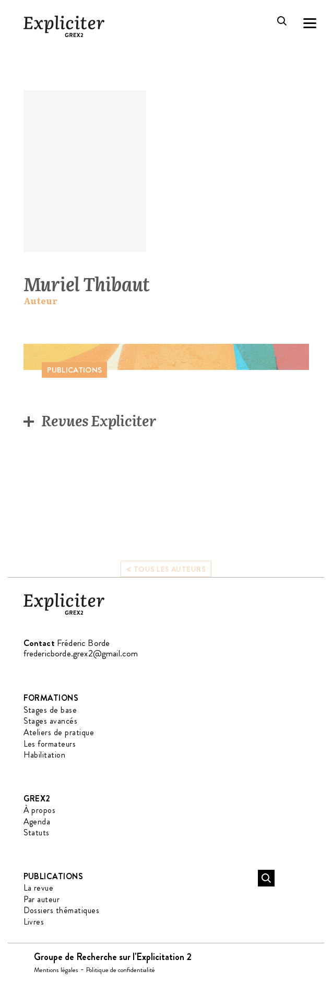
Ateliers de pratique (58, 732)
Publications (53, 876)
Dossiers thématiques (61, 910)
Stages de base (50, 710)
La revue (38, 888)
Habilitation (44, 755)
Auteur (40, 300)
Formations (51, 698)
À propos (39, 810)
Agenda (37, 822)
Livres (33, 922)
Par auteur (41, 899)
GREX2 (37, 799)
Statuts (36, 832)
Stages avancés (50, 721)
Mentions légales (56, 970)
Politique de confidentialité (120, 970)
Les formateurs (49, 744)
